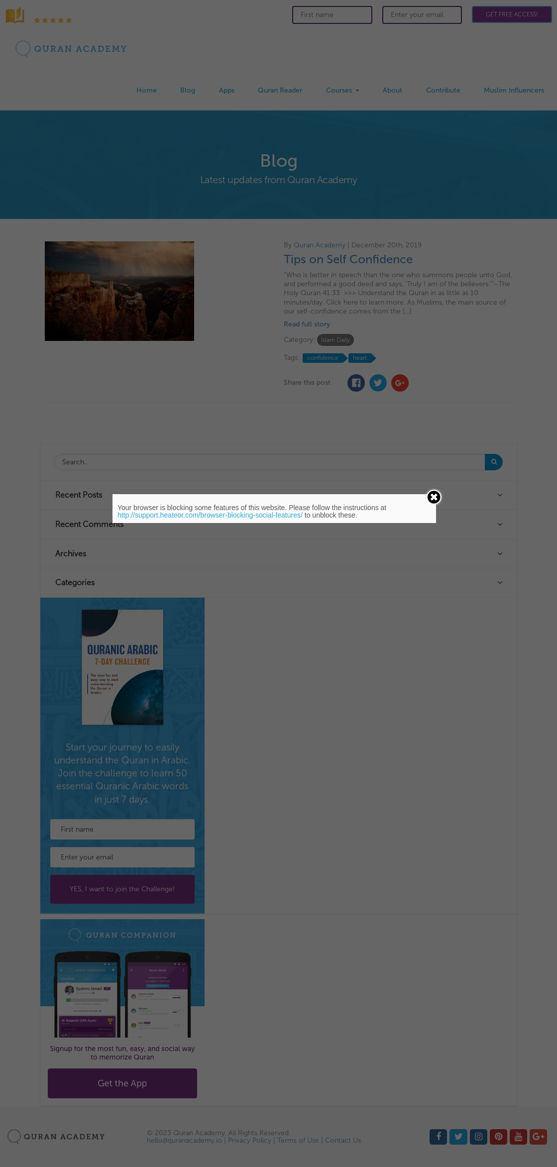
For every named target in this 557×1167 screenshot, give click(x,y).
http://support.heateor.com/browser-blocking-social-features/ (210, 515)
